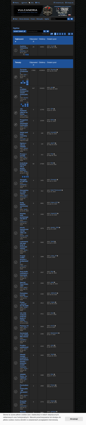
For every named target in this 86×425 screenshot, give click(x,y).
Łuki (25, 379)
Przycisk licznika (23, 402)
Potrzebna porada (23, 294)
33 (27, 106)
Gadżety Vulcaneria (24, 47)
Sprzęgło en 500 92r (24, 180)
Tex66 (25, 171)
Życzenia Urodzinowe (24, 71)
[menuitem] (31, 2)
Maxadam (53, 69)
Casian (53, 302)
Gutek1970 (23, 222)
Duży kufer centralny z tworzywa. (24, 273)
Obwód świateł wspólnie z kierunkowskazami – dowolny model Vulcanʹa (24, 361)
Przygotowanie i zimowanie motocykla (24, 122)
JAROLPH (54, 293)
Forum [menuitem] (24, 2)
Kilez (52, 374)
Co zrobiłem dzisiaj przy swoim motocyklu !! (24, 92)
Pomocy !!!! (24, 326)
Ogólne (16, 28)
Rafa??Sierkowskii (24, 196)
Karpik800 (23, 339)
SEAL (25, 327)
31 (22, 106)
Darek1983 (23, 406)
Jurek (25, 349)
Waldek (26, 296)
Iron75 (52, 325)
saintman (53, 411)
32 (25, 106)
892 (21, 83)
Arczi (25, 321)
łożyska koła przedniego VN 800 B (24, 216)
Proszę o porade (23, 155)
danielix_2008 (24, 236)
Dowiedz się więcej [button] (10, 423)
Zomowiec (54, 179)
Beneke (26, 98)
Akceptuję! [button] (74, 419)
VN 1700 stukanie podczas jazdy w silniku (23, 316)
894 (27, 83)
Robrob (53, 401)
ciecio (25, 395)
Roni (52, 163)
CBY (52, 109)
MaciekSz (23, 51)
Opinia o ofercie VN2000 (23, 145)
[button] (51, 34)
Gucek (52, 46)
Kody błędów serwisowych (24, 205)
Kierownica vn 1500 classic (24, 192)
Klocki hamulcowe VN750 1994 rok (24, 230)
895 (27, 84)
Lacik (25, 115)
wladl (25, 287)
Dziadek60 (23, 184)
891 (27, 81)
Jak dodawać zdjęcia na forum (23, 111)
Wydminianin (54, 333)
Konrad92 (23, 139)
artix (52, 87)
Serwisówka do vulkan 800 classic (24, 334)
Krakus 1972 (54, 202)
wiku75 (53, 143)
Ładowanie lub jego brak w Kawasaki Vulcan (24, 245)
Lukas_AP (23, 266)
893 (24, 83)
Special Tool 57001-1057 (24, 284)
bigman (26, 148)
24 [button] (69, 34)
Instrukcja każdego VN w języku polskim (23, 166)
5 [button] (64, 34)
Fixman (53, 385)
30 (27, 104)
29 (25, 104)
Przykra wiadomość (24, 346)
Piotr (25, 74)
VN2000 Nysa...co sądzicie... (23, 376)
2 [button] (57, 34)
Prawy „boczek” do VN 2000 (24, 304)
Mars (25, 276)
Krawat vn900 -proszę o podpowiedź (24, 259)
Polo (25, 157)
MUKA (52, 120)
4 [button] (62, 34)
